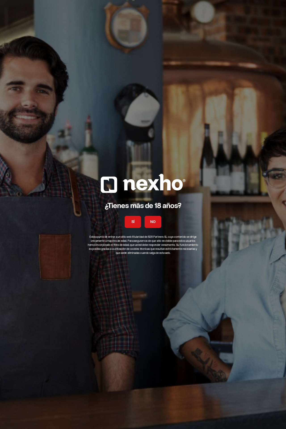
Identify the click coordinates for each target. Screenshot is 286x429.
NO (153, 222)
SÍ (133, 222)
